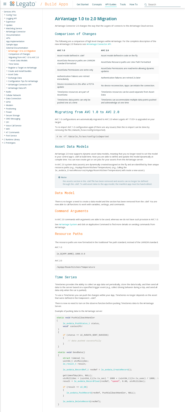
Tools (123, 4)
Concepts (97, 4)
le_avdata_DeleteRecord (76, 401)
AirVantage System (68, 224)
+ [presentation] (4, 15)
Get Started (82, 4)
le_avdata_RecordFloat (87, 380)
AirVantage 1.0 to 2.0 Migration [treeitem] (22, 50)
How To (134, 4)
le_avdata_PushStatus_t (76, 323)
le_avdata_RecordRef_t (76, 369)
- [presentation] (2, 11)
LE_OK (83, 386)
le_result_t (69, 363)
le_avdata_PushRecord (79, 392)
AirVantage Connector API (99, 44)
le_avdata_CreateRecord (114, 369)
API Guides (110, 4)
